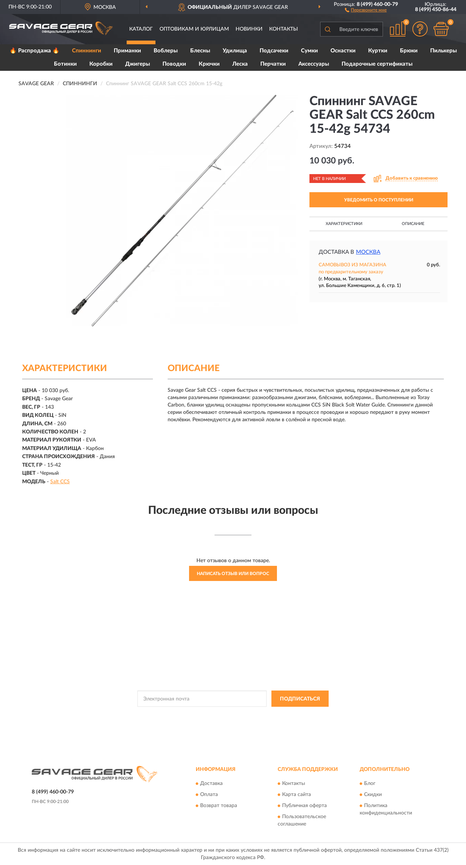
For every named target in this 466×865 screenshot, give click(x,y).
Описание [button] (413, 224)
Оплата (209, 794)
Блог (370, 783)
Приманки (127, 50)
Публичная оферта (304, 805)
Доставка (211, 783)
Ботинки (65, 64)
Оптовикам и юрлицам (194, 29)
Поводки (174, 64)
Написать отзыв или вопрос (233, 573)
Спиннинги (86, 50)
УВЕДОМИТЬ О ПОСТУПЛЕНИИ (378, 200)
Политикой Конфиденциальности (226, 715)
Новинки (249, 29)
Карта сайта (296, 794)
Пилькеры (443, 50)
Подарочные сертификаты (377, 64)
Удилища (235, 50)
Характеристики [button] (344, 224)
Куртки (377, 50)
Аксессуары (313, 64)
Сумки (309, 50)
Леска (240, 64)
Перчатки (273, 64)
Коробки (101, 64)
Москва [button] (368, 252)
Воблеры (166, 50)
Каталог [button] (141, 29)
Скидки (373, 794)
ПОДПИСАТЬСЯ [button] (300, 699)
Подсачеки (274, 50)
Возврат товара (218, 805)
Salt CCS (60, 481)
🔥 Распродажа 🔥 (34, 50)
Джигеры (137, 64)
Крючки (209, 64)
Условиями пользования (291, 715)
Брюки (409, 50)
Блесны (200, 50)
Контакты (283, 29)
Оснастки (343, 50)
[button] (366, 9)
